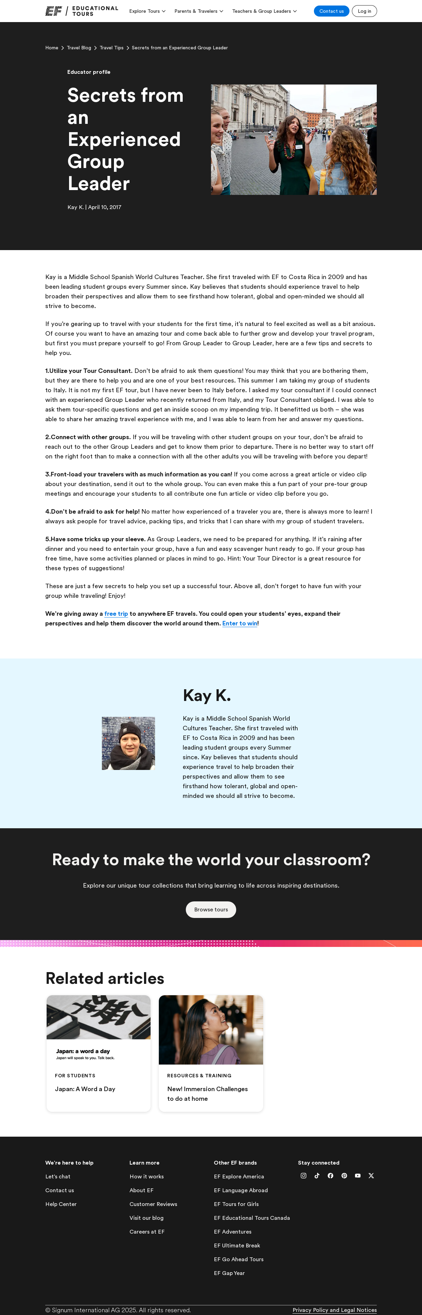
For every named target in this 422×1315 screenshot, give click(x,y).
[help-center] (61, 1204)
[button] (211, 909)
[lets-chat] (57, 1177)
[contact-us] (59, 1190)
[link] (81, 11)
